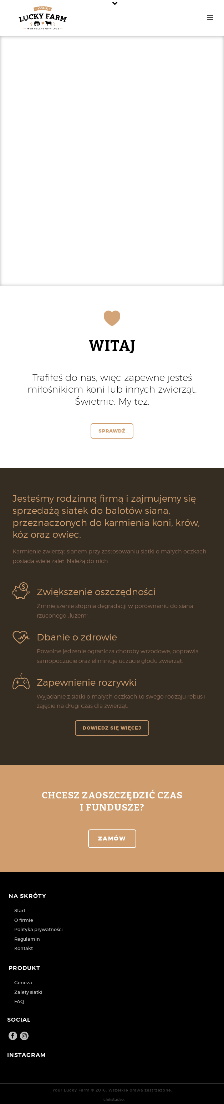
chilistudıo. (113, 1099)
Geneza (23, 983)
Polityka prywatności (38, 929)
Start (19, 911)
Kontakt (23, 948)
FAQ (19, 1001)
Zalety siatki (28, 992)
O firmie (23, 920)
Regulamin (27, 939)
